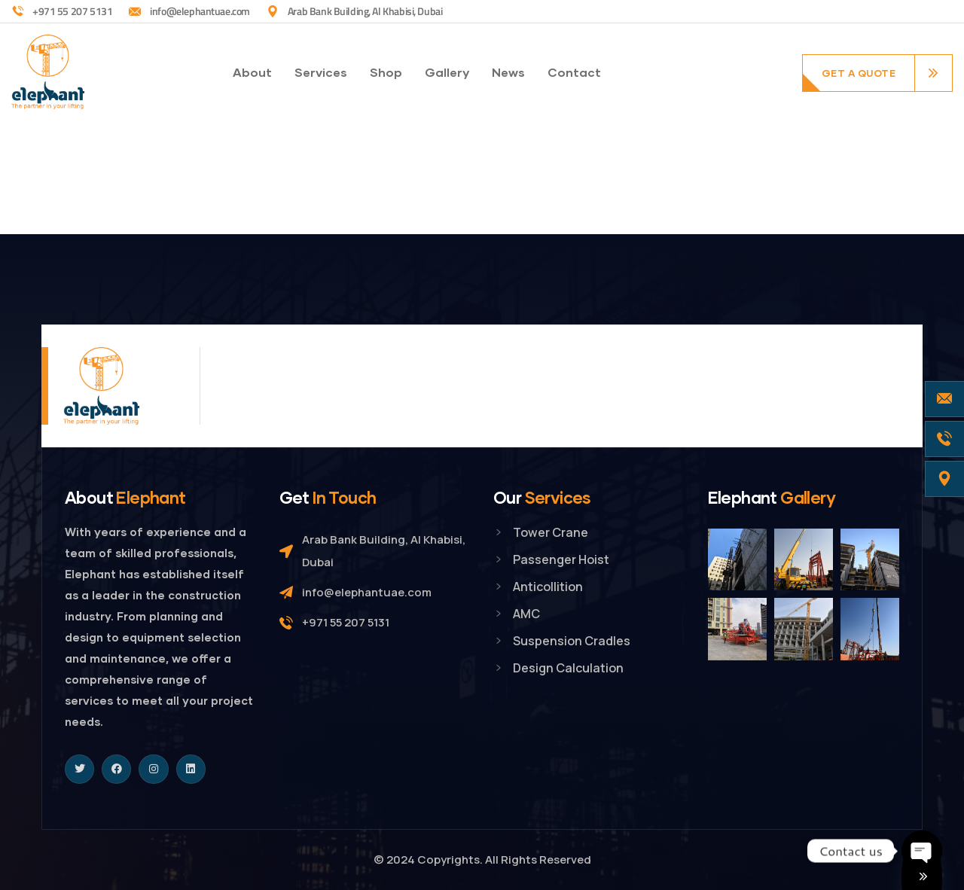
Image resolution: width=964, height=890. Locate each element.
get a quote (859, 73)
